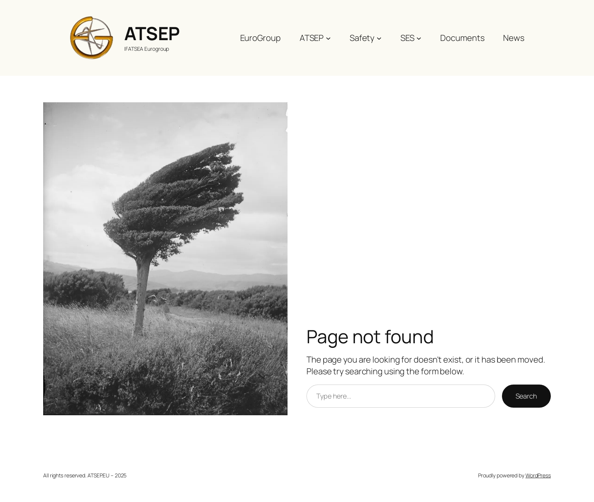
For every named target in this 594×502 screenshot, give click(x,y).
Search (526, 395)
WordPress (538, 475)
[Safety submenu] (379, 37)
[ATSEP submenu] (328, 37)
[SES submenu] (418, 37)
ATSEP (152, 33)
